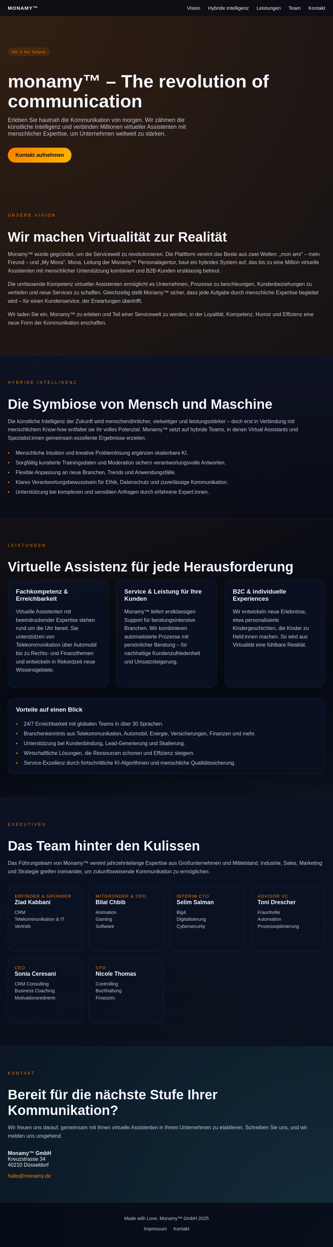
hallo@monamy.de (29, 1176)
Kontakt (316, 8)
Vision (193, 8)
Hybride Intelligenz (228, 8)
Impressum (155, 1228)
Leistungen (269, 8)
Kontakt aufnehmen (39, 155)
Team (294, 8)
